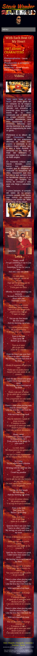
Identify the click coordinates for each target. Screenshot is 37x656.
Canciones (29, 643)
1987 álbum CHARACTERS (14, 50)
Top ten (22, 645)
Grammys (15, 645)
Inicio (5, 643)
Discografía (20, 643)
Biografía (11, 643)
